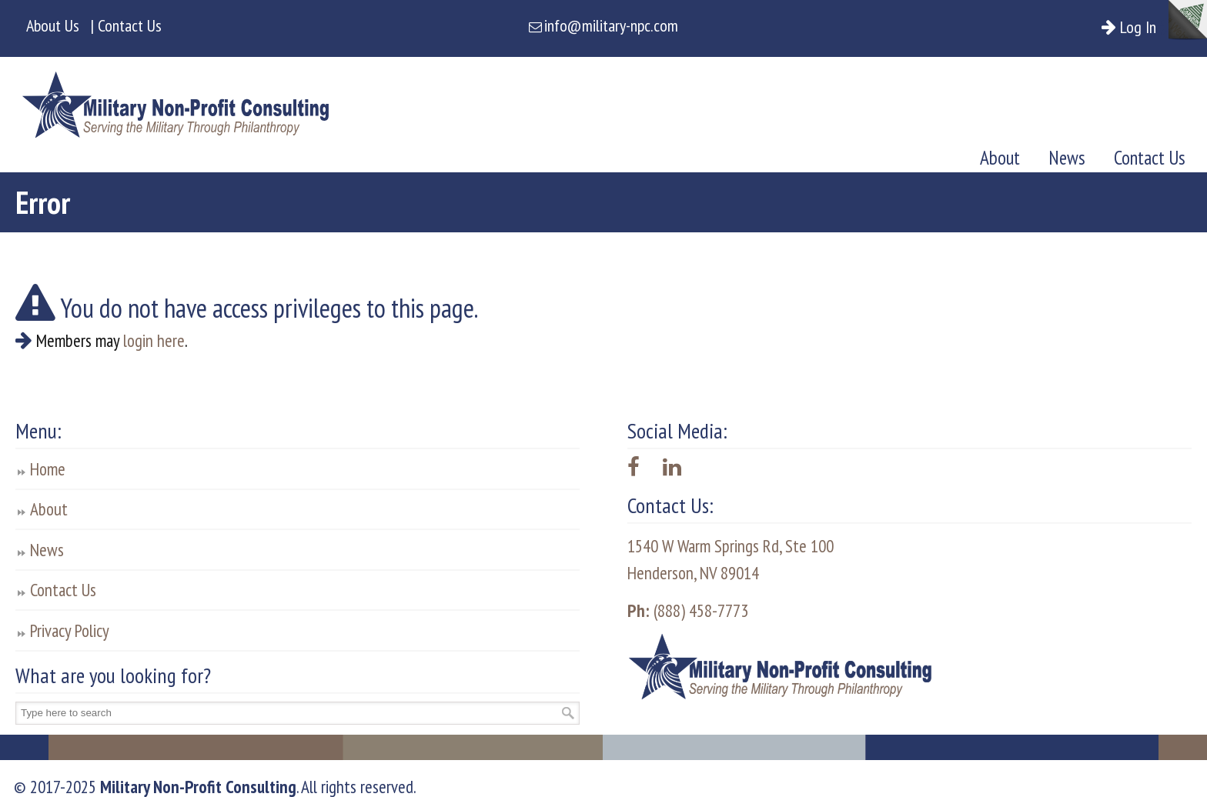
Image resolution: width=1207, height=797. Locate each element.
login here (154, 340)
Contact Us (63, 590)
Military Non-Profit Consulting (175, 100)
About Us (52, 25)
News (47, 550)
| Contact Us (126, 25)
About (49, 509)
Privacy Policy (69, 630)
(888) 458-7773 (687, 610)
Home (47, 469)
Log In (1143, 27)
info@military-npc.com (611, 25)
